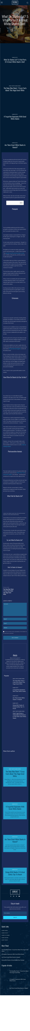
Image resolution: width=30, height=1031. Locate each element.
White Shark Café (21, 473)
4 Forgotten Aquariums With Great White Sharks (15, 117)
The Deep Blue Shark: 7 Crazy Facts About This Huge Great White (15, 89)
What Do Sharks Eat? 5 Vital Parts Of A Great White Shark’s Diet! (15, 60)
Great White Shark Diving (18, 678)
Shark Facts (15, 13)
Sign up (15, 917)
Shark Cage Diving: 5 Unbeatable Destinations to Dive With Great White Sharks (19, 715)
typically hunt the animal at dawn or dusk (15, 253)
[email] (15, 913)
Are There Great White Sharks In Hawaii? (15, 146)
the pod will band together (15, 349)
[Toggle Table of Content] (20, 203)
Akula (9, 28)
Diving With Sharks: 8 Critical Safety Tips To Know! (18, 707)
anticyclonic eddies (7, 475)
